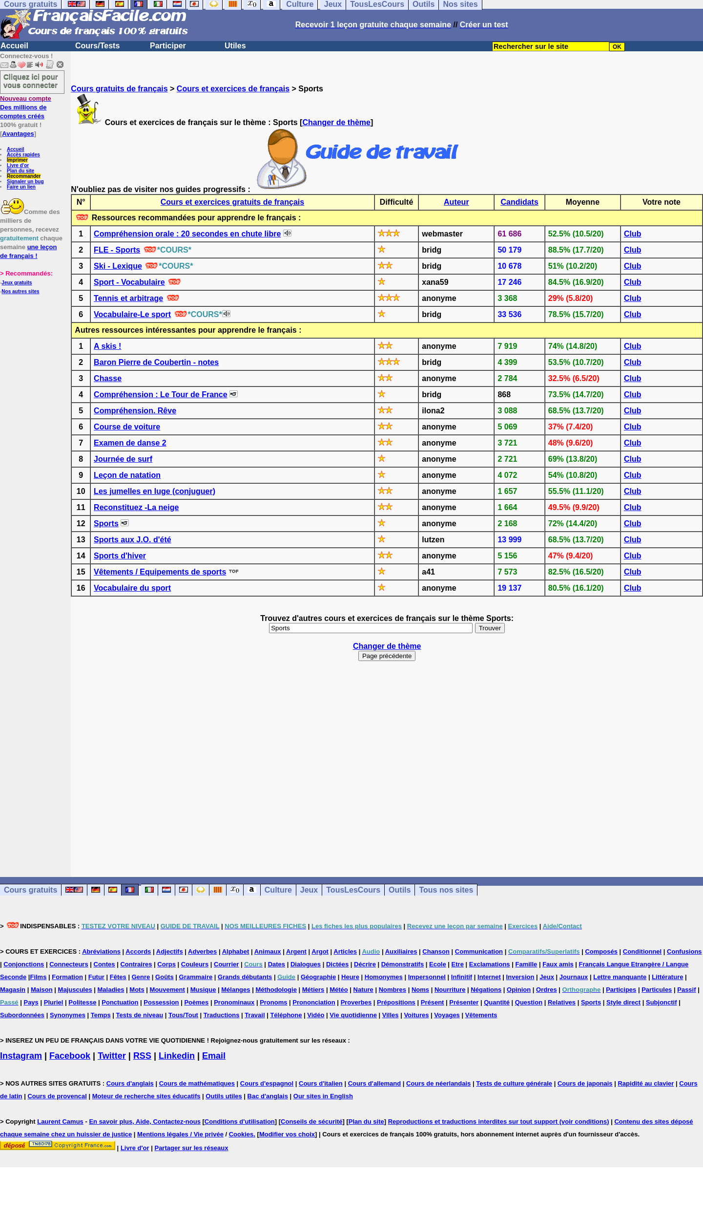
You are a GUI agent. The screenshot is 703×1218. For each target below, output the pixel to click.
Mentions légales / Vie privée (180, 1134)
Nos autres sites (20, 291)
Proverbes (356, 1002)
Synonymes (67, 1015)
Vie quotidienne (353, 1015)
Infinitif (461, 977)
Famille (526, 964)
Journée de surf (123, 459)
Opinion (519, 989)
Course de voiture (127, 427)
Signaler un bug (25, 181)
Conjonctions (23, 964)
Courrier (226, 964)
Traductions (222, 1015)
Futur (96, 977)
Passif (686, 989)
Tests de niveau (140, 1015)
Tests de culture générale (514, 1083)
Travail (255, 1015)
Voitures (416, 1015)
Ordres (546, 989)
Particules (656, 989)
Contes (104, 964)
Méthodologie (276, 989)
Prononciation (313, 1002)
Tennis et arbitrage (128, 298)
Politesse (82, 1002)
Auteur (456, 202)
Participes (621, 989)
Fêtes (118, 977)
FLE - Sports (117, 250)
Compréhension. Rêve (135, 410)
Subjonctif (661, 1002)
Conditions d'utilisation (240, 1121)
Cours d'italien (321, 1083)
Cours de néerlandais (438, 1083)
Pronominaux (234, 1002)
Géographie (318, 977)
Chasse (108, 378)
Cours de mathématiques (197, 1083)
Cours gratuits (30, 890)
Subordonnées (22, 1015)
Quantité (497, 1002)
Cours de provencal (56, 1096)
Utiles (235, 46)
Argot (320, 951)
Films (38, 977)
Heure (350, 977)
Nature (363, 989)
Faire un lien (21, 187)
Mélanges (235, 989)
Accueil (14, 46)
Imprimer (17, 160)
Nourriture (450, 989)
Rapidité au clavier (646, 1083)
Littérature (667, 977)
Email (214, 1056)
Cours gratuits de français (119, 89)
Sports (106, 523)
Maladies (111, 989)
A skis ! (107, 346)
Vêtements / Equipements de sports (160, 572)
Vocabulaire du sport (132, 588)
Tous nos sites (446, 890)
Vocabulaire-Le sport (132, 314)
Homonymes (384, 977)
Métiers (313, 989)
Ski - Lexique (118, 266)
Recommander (24, 176)
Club (632, 234)
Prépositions (396, 1002)
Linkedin (177, 1056)
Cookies (241, 1134)
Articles (345, 951)
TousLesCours (353, 890)
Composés (601, 951)
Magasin (12, 989)
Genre (141, 977)
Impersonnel (427, 977)
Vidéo (315, 1015)
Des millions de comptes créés (25, 107)
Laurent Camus (60, 1121)
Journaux (573, 977)
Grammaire (196, 977)
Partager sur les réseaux (191, 1148)
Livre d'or (18, 165)
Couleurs (194, 964)
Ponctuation (120, 1002)
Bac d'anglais (268, 1096)
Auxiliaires (401, 951)
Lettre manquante (619, 977)
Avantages (18, 133)
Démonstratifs (402, 964)
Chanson (436, 951)
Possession (161, 1002)
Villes (390, 1015)
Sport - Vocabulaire (129, 282)
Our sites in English (323, 1096)
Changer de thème (336, 122)
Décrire (365, 964)
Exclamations (489, 964)
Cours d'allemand (374, 1083)
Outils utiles (224, 1096)
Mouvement (167, 989)
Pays (30, 1002)
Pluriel (53, 1002)
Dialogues (305, 964)
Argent (296, 951)
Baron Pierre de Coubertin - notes (156, 362)
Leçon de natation (127, 475)
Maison (42, 989)
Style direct (623, 1002)
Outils (400, 890)
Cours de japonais (585, 1083)
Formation (67, 977)
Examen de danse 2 (130, 443)
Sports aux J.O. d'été (132, 539)
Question (528, 1002)
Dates (276, 964)
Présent (432, 1002)
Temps (101, 1015)
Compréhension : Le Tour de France (160, 394)
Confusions (684, 951)
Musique (203, 989)
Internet (489, 977)
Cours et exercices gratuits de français (232, 202)
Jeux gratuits (16, 282)
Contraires (136, 964)
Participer (168, 46)
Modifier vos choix (287, 1134)
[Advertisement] (387, 764)
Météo (339, 989)
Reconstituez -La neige (136, 507)
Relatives (562, 1002)
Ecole (437, 964)
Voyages (447, 1015)
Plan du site (20, 170)
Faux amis (558, 964)
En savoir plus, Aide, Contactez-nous (145, 1121)
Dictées (337, 964)
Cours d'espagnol (266, 1083)
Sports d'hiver (120, 556)
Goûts (164, 977)
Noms (420, 989)
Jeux (309, 890)
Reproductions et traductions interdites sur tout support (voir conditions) (498, 1121)
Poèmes (196, 1002)
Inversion (520, 977)
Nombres (392, 989)
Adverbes (202, 951)
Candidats (519, 202)
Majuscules (75, 989)
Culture (278, 890)
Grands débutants (245, 977)
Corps (166, 964)
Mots (136, 989)
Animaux (267, 951)
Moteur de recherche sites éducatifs (146, 1096)
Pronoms (273, 1002)
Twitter (112, 1056)
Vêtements (481, 1015)
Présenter (463, 1002)
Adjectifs (169, 951)
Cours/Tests (97, 46)
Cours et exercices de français (233, 89)
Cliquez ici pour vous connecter (30, 80)
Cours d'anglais (130, 1083)
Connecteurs (68, 964)
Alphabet (235, 951)
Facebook (69, 1056)
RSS (142, 1056)
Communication (479, 951)
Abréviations (101, 951)
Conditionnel (642, 951)
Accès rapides (23, 154)
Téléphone (286, 1015)
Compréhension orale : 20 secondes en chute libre (187, 234)
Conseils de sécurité (311, 1121)
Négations (486, 989)
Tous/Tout (183, 1015)
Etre (458, 964)
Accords (138, 951)
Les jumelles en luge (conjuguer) (154, 491)
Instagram (21, 1056)
